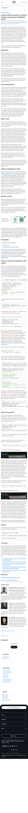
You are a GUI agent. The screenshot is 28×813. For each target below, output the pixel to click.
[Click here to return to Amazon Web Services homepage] (14, 2)
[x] (2, 746)
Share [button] (17, 23)
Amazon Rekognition (7, 679)
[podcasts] (14, 746)
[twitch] (10, 746)
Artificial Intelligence (5, 12)
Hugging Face (12, 154)
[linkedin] (6, 746)
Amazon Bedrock (6, 670)
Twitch (5, 698)
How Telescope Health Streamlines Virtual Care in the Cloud (14, 561)
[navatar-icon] (25, 2)
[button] (14, 8)
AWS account (6, 245)
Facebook (5, 695)
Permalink (6, 23)
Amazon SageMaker (14, 70)
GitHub (24, 78)
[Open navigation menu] (2, 2)
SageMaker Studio (4, 256)
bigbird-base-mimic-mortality (10, 174)
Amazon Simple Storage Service (13, 267)
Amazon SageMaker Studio (6, 252)
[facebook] (4, 746)
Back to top (14, 749)
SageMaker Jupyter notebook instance (10, 246)
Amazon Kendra (6, 673)
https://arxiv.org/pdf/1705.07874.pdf (9, 580)
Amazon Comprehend (7, 672)
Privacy (3, 753)
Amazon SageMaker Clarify (15, 47)
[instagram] (8, 746)
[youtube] (12, 746)
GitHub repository (14, 249)
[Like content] (3, 635)
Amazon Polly (5, 676)
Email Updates (6, 700)
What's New (5, 658)
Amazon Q (5, 677)
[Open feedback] (26, 406)
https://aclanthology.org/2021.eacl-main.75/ (11, 577)
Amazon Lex (5, 674)
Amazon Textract (6, 682)
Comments (12, 23)
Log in (14, 647)
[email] (16, 746)
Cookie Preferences (15, 753)
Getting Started (6, 656)
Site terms (8, 753)
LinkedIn (5, 697)
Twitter (5, 694)
